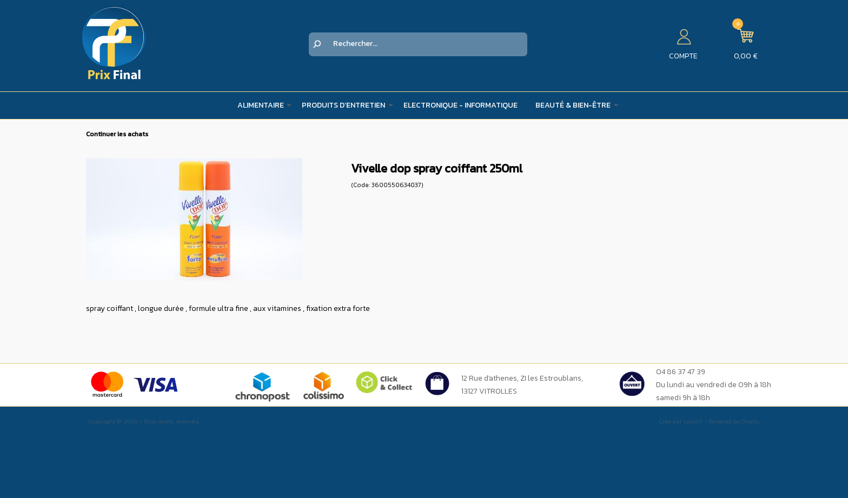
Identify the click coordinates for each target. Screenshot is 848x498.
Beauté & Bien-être (573, 105)
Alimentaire (260, 105)
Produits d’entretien (343, 105)
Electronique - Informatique (460, 105)
